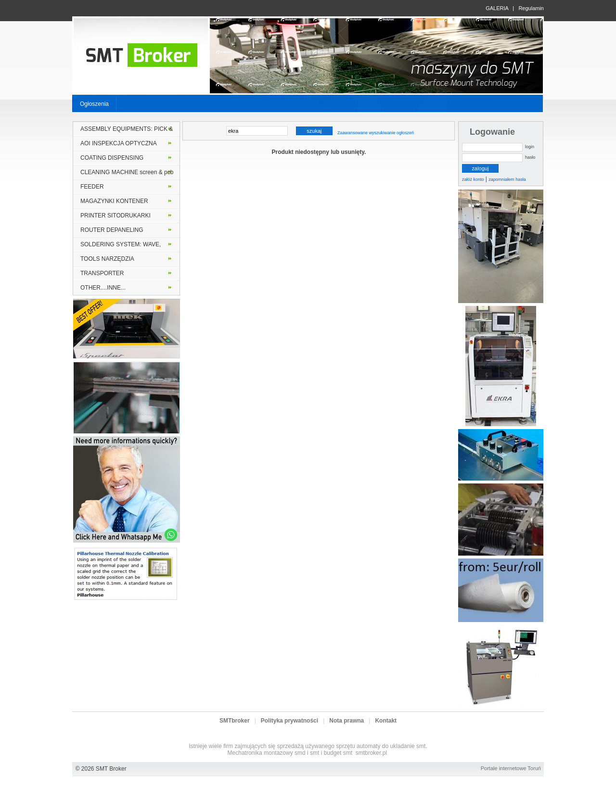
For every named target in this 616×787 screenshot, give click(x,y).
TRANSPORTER (102, 273)
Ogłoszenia (94, 104)
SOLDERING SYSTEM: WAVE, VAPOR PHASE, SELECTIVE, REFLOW (120, 246)
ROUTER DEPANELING (111, 230)
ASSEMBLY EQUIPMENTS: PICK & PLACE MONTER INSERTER (126, 131)
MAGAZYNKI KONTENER (114, 201)
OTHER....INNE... (103, 287)
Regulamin (531, 8)
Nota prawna (346, 720)
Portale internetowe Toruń (511, 768)
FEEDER (92, 186)
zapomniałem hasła (507, 179)
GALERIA (497, 8)
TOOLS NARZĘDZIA (107, 258)
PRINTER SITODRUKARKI (115, 215)
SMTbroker (234, 720)
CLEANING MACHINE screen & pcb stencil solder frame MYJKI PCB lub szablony (126, 174)
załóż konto (473, 179)
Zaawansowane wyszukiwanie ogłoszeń (375, 132)
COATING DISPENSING (111, 157)
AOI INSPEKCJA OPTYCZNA (118, 143)
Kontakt (386, 720)
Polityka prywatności (289, 720)
